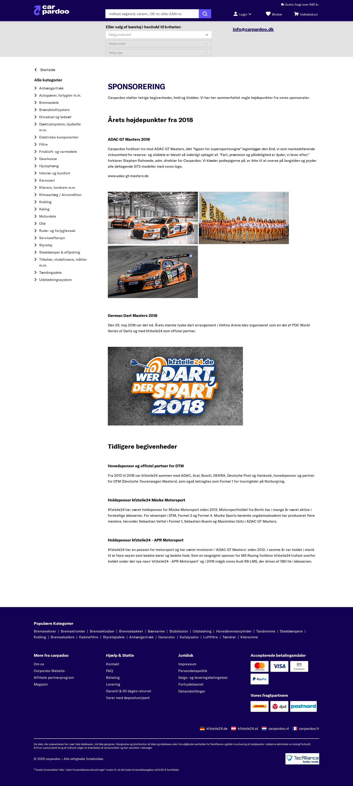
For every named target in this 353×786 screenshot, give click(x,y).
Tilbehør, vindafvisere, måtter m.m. (63, 265)
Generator (166, 637)
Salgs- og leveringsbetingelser (203, 678)
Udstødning (202, 632)
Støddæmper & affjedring (59, 255)
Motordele (47, 219)
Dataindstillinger (191, 691)
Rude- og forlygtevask (57, 233)
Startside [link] (47, 72)
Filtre (43, 147)
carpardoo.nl (278, 729)
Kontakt (112, 664)
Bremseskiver (45, 632)
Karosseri (47, 183)
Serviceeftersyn (52, 240)
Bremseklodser (102, 632)
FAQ (109, 671)
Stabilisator (178, 632)
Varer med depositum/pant (128, 698)
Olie (42, 226)
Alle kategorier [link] (48, 83)
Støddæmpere (291, 632)
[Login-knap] (243, 13)
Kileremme (249, 637)
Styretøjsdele (114, 637)
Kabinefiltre (88, 637)
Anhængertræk (51, 91)
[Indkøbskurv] (306, 13)
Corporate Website (51, 671)
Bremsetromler (73, 632)
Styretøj (45, 248)
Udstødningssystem (55, 282)
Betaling (113, 678)
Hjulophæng (49, 169)
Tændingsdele (50, 275)
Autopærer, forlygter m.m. (60, 98)
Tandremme (265, 632)
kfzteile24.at (248, 729)
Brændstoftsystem (54, 112)
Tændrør (229, 637)
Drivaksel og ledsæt (55, 120)
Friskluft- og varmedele (58, 154)
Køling (44, 212)
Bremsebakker (131, 632)
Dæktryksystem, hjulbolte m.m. (60, 130)
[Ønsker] (274, 13)
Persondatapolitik (192, 671)
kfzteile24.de (217, 729)
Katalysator (189, 637)
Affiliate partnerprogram (54, 678)
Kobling (45, 205)
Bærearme (156, 632)
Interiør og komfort (54, 176)
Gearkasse (48, 161)
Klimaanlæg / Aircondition (60, 197)
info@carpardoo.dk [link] (253, 29)
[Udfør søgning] (205, 13)
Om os (39, 664)
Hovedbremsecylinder (234, 632)
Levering (113, 685)
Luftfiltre (210, 637)
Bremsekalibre (63, 637)
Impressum (187, 664)
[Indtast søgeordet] (152, 13)
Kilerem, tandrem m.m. (57, 190)
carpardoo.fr (309, 729)
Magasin (41, 685)
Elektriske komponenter (59, 140)
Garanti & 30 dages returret (128, 691)
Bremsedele (49, 105)
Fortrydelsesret (191, 685)
